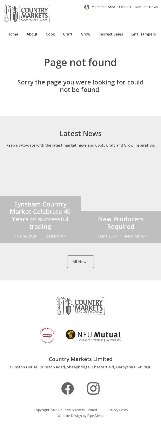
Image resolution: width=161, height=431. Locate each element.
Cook (50, 34)
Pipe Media (95, 415)
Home (12, 34)
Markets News (146, 7)
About (32, 34)
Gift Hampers (143, 34)
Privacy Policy (117, 410)
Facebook (67, 388)
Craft (68, 34)
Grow (85, 34)
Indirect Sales (111, 34)
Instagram (93, 388)
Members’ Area (103, 7)
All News (80, 261)
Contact (125, 7)
